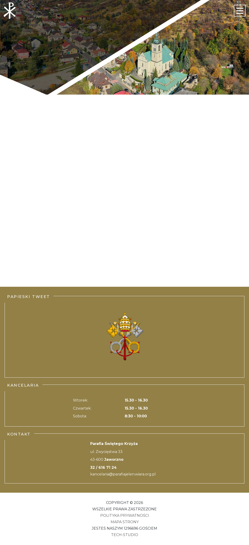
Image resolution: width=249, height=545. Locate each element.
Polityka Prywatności (124, 515)
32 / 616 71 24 (103, 467)
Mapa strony (125, 522)
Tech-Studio (124, 535)
